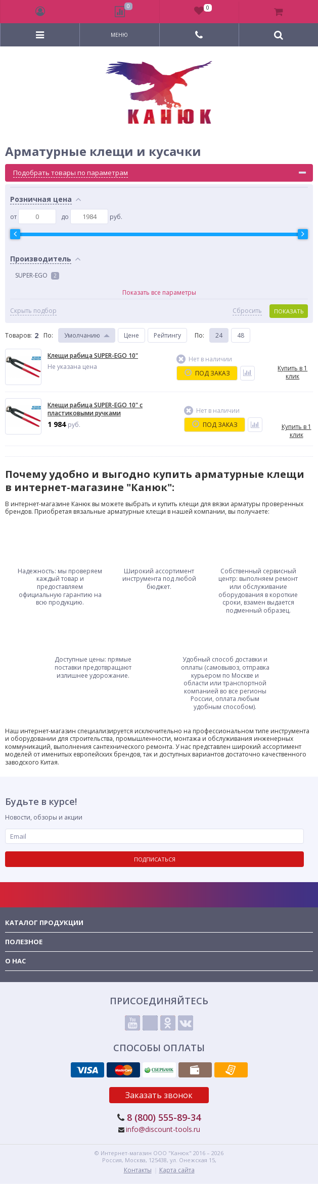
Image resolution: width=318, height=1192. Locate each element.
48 (240, 335)
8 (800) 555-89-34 (164, 1117)
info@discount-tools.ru (163, 1129)
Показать (289, 311)
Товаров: (18, 335)
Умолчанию (82, 335)
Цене (131, 335)
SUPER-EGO (37, 275)
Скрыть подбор (33, 311)
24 (218, 335)
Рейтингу (167, 335)
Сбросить (247, 311)
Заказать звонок (159, 1095)
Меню (119, 34)
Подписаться (154, 859)
